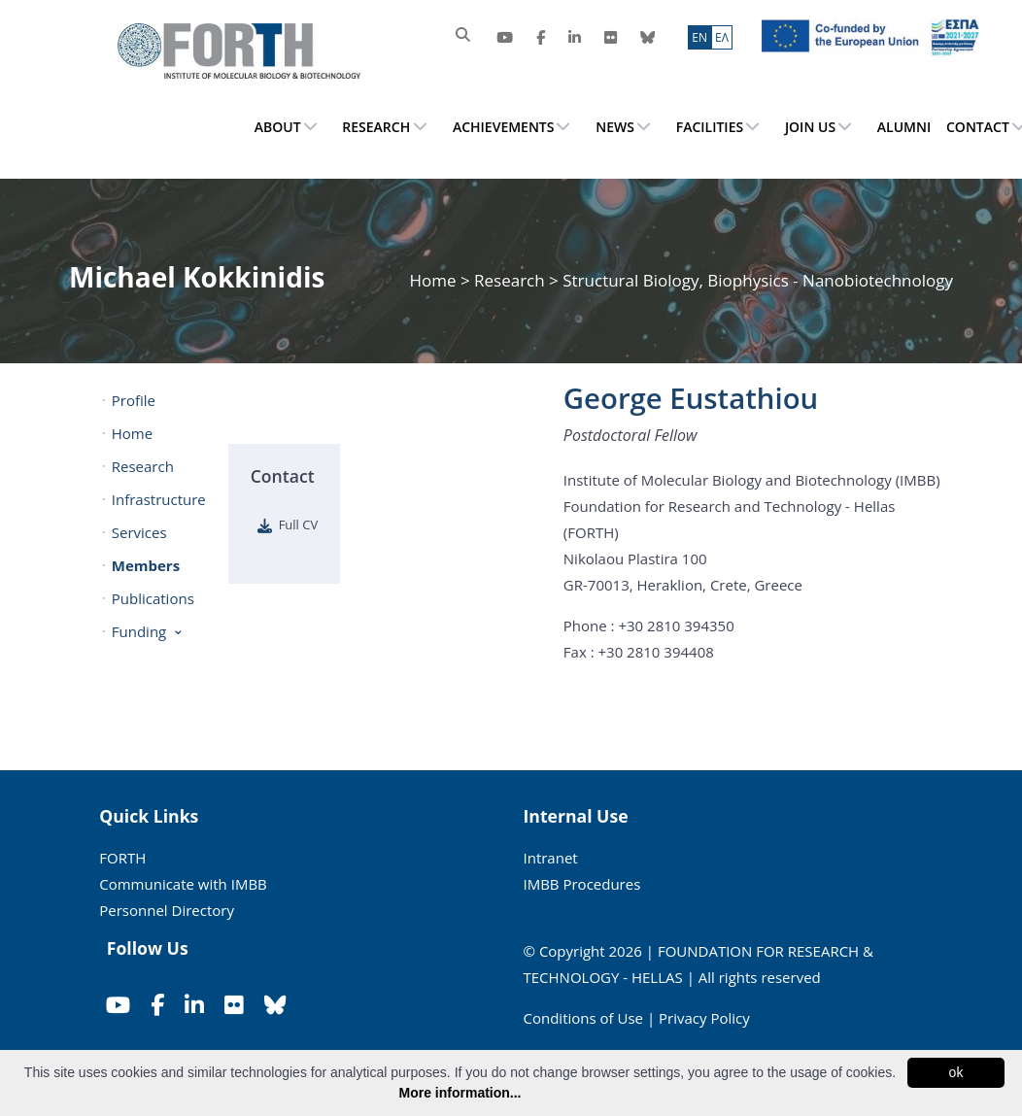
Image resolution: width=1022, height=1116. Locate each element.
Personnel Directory (166, 910)
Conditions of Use (584, 1018)
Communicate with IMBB (183, 884)
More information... (460, 1092)
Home (434, 280)
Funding (139, 631)
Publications (153, 598)
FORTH (122, 857)
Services (139, 532)
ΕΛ (722, 37)
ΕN (699, 37)
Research (509, 280)
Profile (133, 400)
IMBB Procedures (582, 884)
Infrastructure (157, 499)
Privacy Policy (704, 1018)
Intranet (551, 857)
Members (146, 565)
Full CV (299, 524)
